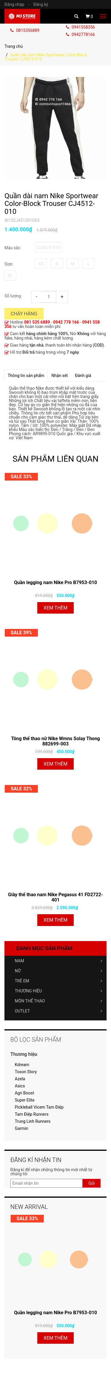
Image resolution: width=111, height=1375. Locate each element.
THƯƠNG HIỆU (58, 991)
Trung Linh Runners (32, 1121)
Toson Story (26, 1071)
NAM (58, 960)
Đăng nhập (18, 4)
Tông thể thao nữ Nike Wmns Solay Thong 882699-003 (55, 741)
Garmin (21, 1128)
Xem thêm (55, 608)
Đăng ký (40, 4)
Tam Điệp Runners (32, 1114)
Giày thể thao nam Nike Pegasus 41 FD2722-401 (55, 897)
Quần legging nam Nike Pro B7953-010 (55, 582)
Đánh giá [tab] (83, 375)
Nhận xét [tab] (60, 375)
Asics (20, 1086)
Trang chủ (13, 46)
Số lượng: (13, 296)
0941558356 (80, 27)
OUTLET (58, 1011)
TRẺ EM (58, 981)
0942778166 (80, 34)
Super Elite (24, 1100)
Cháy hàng (24, 314)
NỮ (58, 970)
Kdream (22, 1064)
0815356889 (24, 30)
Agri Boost (24, 1093)
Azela (20, 1078)
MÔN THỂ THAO (58, 1001)
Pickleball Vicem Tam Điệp (39, 1107)
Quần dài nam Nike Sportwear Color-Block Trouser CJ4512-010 (51, 203)
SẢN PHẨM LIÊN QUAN (55, 459)
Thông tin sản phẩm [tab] (26, 375)
